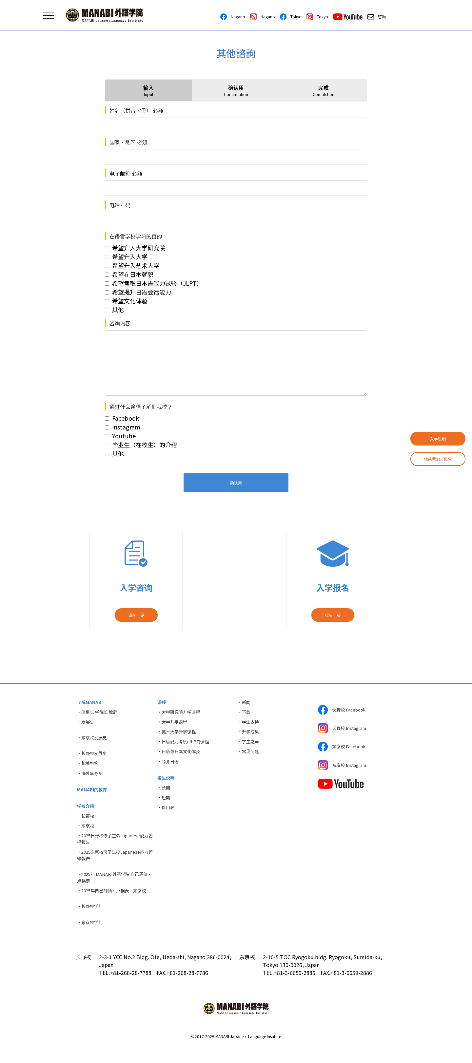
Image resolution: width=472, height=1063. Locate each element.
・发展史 (86, 724)
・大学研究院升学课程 (181, 713)
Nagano (232, 16)
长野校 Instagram (344, 730)
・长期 (164, 795)
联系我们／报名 (438, 459)
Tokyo (291, 16)
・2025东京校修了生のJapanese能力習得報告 (113, 867)
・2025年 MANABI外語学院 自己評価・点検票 (112, 891)
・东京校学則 (91, 939)
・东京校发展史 (93, 741)
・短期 (164, 806)
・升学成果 (249, 735)
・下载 (245, 713)
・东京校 (86, 835)
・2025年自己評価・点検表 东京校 (114, 905)
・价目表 (167, 817)
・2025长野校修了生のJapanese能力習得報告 (113, 850)
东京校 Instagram (344, 771)
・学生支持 (249, 724)
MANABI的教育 (92, 796)
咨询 (376, 16)
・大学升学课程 (174, 724)
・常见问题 (249, 756)
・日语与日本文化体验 (181, 756)
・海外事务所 (91, 779)
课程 (162, 702)
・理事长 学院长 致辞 (99, 713)
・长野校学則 (91, 922)
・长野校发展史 (93, 757)
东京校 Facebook (343, 751)
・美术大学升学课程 (178, 735)
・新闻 (245, 702)
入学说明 (438, 438)
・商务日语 (169, 767)
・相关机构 (88, 768)
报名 (333, 614)
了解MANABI (90, 702)
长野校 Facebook (343, 710)
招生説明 (167, 785)
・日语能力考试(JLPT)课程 (185, 746)
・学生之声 (249, 746)
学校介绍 (86, 814)
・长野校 (86, 825)
